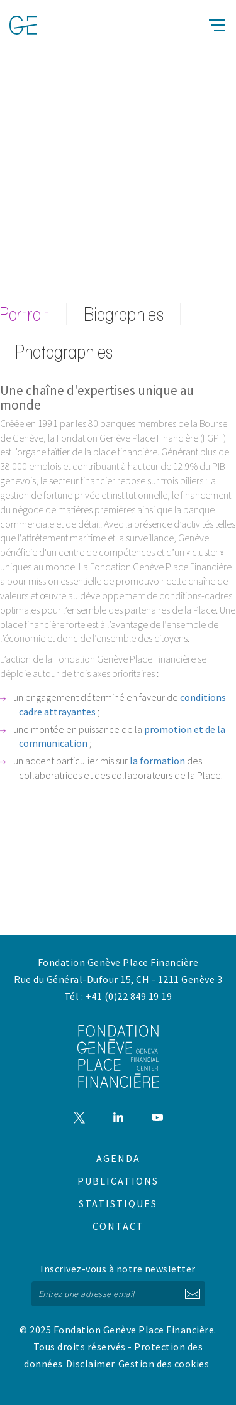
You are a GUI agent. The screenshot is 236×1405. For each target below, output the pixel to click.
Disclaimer (90, 1363)
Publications (118, 1180)
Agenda (118, 1158)
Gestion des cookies (164, 1363)
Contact (118, 1226)
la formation (157, 760)
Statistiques (118, 1203)
